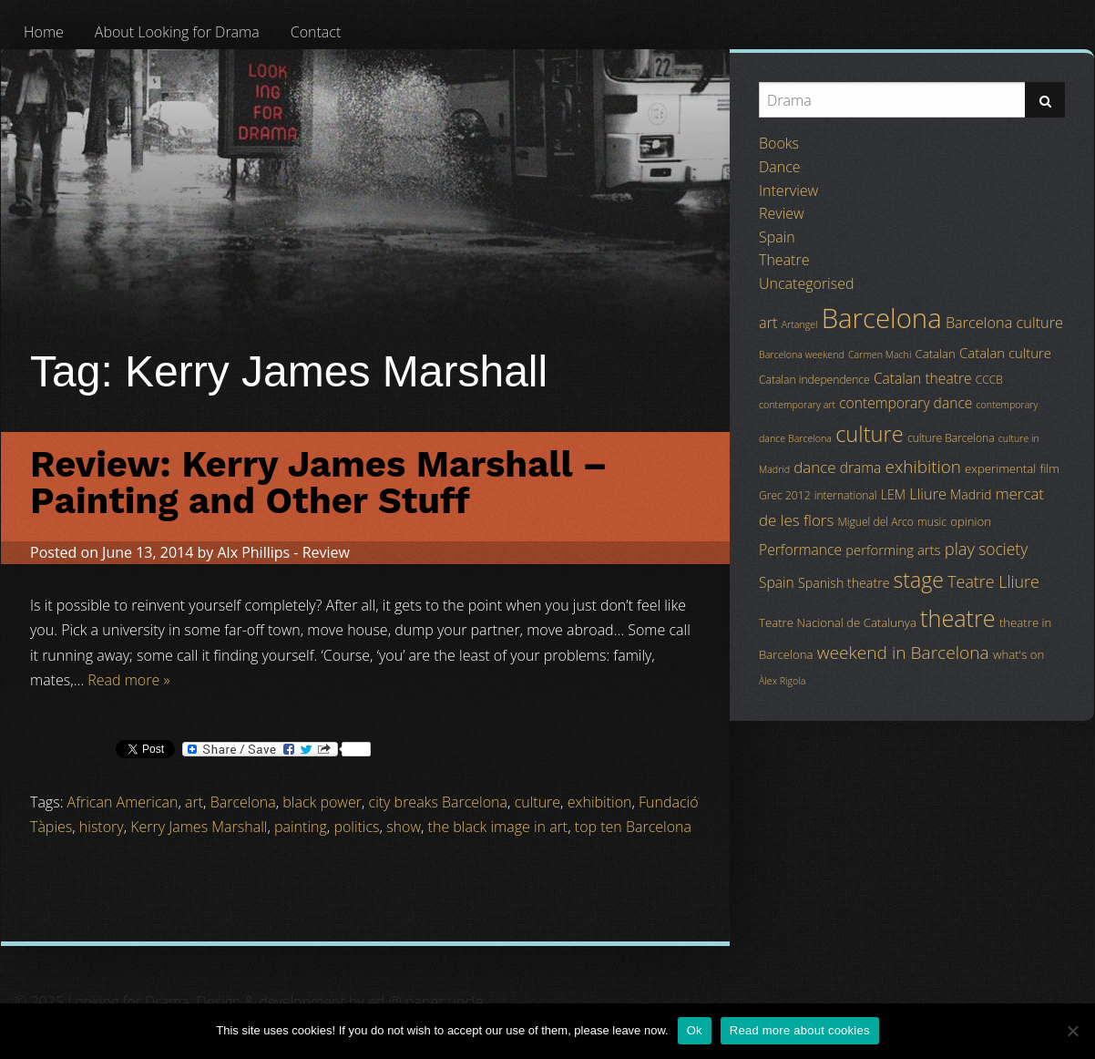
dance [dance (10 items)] (814, 467)
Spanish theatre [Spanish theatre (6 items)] (843, 582)
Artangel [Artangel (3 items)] (800, 324)
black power (322, 802)
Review (326, 552)
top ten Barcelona (633, 827)
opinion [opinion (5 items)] (970, 521)
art (194, 802)
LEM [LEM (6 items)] (893, 494)
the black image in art (498, 827)
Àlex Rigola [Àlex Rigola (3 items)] (782, 680)
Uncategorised (806, 283)
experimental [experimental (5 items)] (1000, 468)
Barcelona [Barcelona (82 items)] (882, 318)
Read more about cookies (800, 1030)
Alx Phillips (253, 552)
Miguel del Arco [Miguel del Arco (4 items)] (875, 522)
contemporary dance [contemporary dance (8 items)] (905, 403)
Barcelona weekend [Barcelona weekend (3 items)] (801, 354)
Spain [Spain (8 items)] (776, 582)
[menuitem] (43, 32)
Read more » (128, 680)
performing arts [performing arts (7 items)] (892, 549)
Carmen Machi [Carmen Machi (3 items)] (879, 354)
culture (537, 802)
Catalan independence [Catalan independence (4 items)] (814, 379)
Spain (777, 237)
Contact (316, 32)
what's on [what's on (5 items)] (1018, 654)
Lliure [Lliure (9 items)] (928, 494)
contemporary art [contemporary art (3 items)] (797, 404)
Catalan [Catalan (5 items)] (935, 353)
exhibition (600, 802)
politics (356, 827)
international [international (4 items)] (845, 495)
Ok (694, 1030)
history (101, 827)
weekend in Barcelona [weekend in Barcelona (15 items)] (903, 652)
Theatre (784, 260)
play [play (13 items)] (960, 548)
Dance (780, 167)
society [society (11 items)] (1003, 549)
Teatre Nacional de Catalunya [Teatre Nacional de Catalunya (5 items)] (837, 622)
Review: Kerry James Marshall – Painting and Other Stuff (319, 482)
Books (779, 143)
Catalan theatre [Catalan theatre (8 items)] (923, 378)
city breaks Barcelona (438, 802)
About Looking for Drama (177, 32)
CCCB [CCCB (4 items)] (989, 379)
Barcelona (243, 802)
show (403, 827)
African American (123, 802)
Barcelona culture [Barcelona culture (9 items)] (1004, 323)
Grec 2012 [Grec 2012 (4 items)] (785, 495)
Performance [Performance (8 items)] (800, 550)
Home (44, 32)
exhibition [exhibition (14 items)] (923, 466)
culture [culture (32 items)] (869, 433)
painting (300, 827)
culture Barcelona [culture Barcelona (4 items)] (951, 438)
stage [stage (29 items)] (919, 579)
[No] (1072, 1031)
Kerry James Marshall (198, 827)
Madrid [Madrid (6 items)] (970, 494)
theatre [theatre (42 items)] (958, 617)
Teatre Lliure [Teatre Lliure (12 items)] (993, 581)
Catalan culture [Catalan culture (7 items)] (1005, 353)
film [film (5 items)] (1049, 468)
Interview (788, 190)
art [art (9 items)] (768, 323)
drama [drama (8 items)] (861, 468)
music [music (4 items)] (932, 522)
